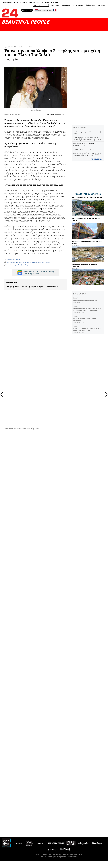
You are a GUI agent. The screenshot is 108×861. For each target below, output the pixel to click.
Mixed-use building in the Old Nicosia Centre (86, 219)
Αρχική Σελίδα (9, 47)
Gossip (17, 286)
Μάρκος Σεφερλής (37, 286)
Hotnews (25, 286)
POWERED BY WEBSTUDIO (69, 857)
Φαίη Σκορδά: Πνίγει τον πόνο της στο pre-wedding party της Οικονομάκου (87, 309)
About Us (70, 855)
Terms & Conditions (48, 855)
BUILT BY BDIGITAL (46, 857)
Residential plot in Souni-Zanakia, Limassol (84, 266)
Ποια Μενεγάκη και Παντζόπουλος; (17, 265)
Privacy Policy (61, 855)
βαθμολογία (90, 5)
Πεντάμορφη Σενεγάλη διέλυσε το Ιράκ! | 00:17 (87, 133)
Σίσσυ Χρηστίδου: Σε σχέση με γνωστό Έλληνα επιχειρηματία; (87, 329)
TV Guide (101, 5)
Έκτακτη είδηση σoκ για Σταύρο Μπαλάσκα (84, 319)
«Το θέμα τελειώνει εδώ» (14, 260)
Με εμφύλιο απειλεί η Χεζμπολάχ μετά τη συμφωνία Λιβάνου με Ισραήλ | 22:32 (87, 154)
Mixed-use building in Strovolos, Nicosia (87, 197)
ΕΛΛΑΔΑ (75, 298)
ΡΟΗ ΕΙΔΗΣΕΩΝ (96, 159)
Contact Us (78, 855)
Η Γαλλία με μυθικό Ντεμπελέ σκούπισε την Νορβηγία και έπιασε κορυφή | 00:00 (87, 139)
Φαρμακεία (66, 5)
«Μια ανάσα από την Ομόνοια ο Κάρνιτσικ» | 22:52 (84, 144)
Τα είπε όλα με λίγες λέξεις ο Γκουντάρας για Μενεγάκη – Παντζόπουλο (28, 262)
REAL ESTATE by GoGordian (88, 194)
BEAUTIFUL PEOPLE (25, 21)
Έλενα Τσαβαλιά (52, 286)
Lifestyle (9, 286)
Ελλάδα (30, 47)
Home (38, 855)
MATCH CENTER (27, 10)
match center (78, 5)
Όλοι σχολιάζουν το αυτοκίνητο (85, 300)
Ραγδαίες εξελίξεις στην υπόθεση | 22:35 (87, 149)
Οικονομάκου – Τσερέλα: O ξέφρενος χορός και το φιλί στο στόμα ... (33, 2)
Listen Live (55, 5)
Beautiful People (20, 47)
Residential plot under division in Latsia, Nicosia (87, 242)
